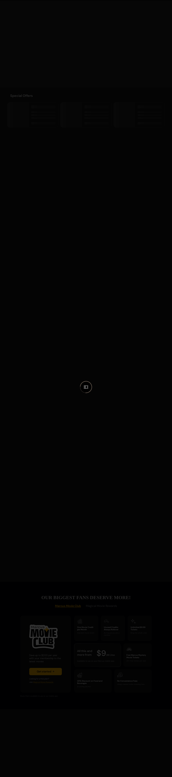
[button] (86, 387)
